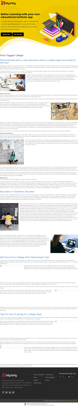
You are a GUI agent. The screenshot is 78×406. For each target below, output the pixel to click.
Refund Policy (37, 383)
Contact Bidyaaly (50, 377)
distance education (72, 219)
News (35, 377)
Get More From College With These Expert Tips (24, 257)
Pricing (47, 380)
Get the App (18, 34)
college (32, 307)
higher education (16, 71)
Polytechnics (51, 167)
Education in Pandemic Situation (17, 191)
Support (36, 380)
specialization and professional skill (8, 127)
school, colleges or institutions (64, 208)
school (70, 262)
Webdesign (69, 400)
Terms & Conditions (39, 374)
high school (35, 338)
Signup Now (6, 34)
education (23, 237)
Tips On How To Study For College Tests (21, 314)
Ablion (75, 400)
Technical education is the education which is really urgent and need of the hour (37, 61)
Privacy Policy (49, 374)
